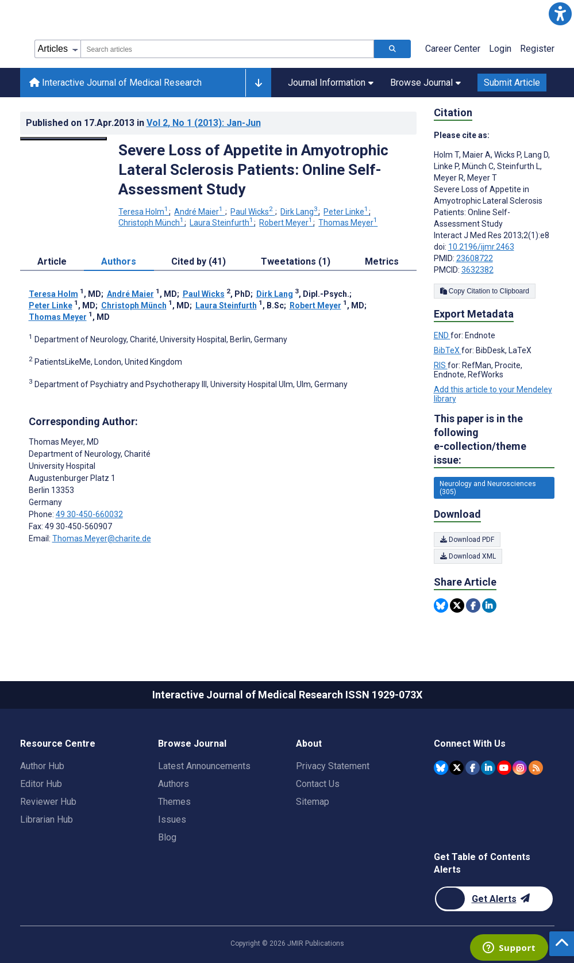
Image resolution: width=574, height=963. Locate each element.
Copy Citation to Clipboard (484, 291)
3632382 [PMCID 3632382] (477, 269)
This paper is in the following (494, 439)
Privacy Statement (332, 766)
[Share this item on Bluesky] (441, 605)
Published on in (143, 122)
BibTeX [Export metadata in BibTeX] (447, 350)
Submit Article (512, 82)
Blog (167, 837)
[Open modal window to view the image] (63, 138)
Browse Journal (425, 82)
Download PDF (467, 540)
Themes (174, 801)
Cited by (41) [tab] (198, 261)
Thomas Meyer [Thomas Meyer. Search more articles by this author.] (347, 222)
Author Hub (42, 766)
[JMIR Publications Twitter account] (456, 768)
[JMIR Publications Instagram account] (520, 768)
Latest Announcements (204, 766)
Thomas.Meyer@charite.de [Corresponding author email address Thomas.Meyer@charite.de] (101, 538)
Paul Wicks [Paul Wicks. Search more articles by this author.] (252, 211)
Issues (172, 819)
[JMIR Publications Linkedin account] (488, 768)
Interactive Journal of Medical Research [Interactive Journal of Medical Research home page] (115, 82)
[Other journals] (258, 83)
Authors (173, 783)
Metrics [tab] (382, 261)
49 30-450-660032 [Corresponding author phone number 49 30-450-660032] (89, 514)
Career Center (452, 48)
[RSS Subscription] (536, 768)
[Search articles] (392, 49)
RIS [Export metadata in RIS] (441, 365)
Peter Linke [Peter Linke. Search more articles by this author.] (346, 211)
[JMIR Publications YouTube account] (504, 768)
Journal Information (330, 82)
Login (500, 48)
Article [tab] (52, 261)
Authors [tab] (118, 261)
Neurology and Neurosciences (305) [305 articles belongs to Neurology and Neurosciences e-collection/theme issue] (488, 488)
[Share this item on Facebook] (473, 605)
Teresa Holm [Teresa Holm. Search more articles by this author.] (144, 211)
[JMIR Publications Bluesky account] (441, 768)
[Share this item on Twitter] (457, 605)
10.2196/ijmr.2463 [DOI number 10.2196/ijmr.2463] (481, 246)
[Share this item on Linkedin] (489, 605)
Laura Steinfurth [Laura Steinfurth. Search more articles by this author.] (222, 222)
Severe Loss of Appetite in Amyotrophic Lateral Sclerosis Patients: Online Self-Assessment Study (253, 170)
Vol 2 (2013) (204, 122)
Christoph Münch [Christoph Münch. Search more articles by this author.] (152, 222)
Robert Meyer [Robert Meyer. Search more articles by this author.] (286, 222)
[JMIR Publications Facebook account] (472, 768)
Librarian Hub (46, 819)
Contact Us (318, 783)
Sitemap (312, 801)
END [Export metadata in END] (442, 335)
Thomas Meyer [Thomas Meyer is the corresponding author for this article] (64, 441)
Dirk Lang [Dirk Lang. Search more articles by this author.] (299, 211)
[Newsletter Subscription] (494, 898)
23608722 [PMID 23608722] (474, 258)
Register (537, 48)
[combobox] (227, 49)
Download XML (468, 556)
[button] (560, 13)
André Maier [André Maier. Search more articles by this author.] (199, 211)
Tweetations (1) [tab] (295, 261)
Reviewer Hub (48, 801)
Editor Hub (41, 783)
